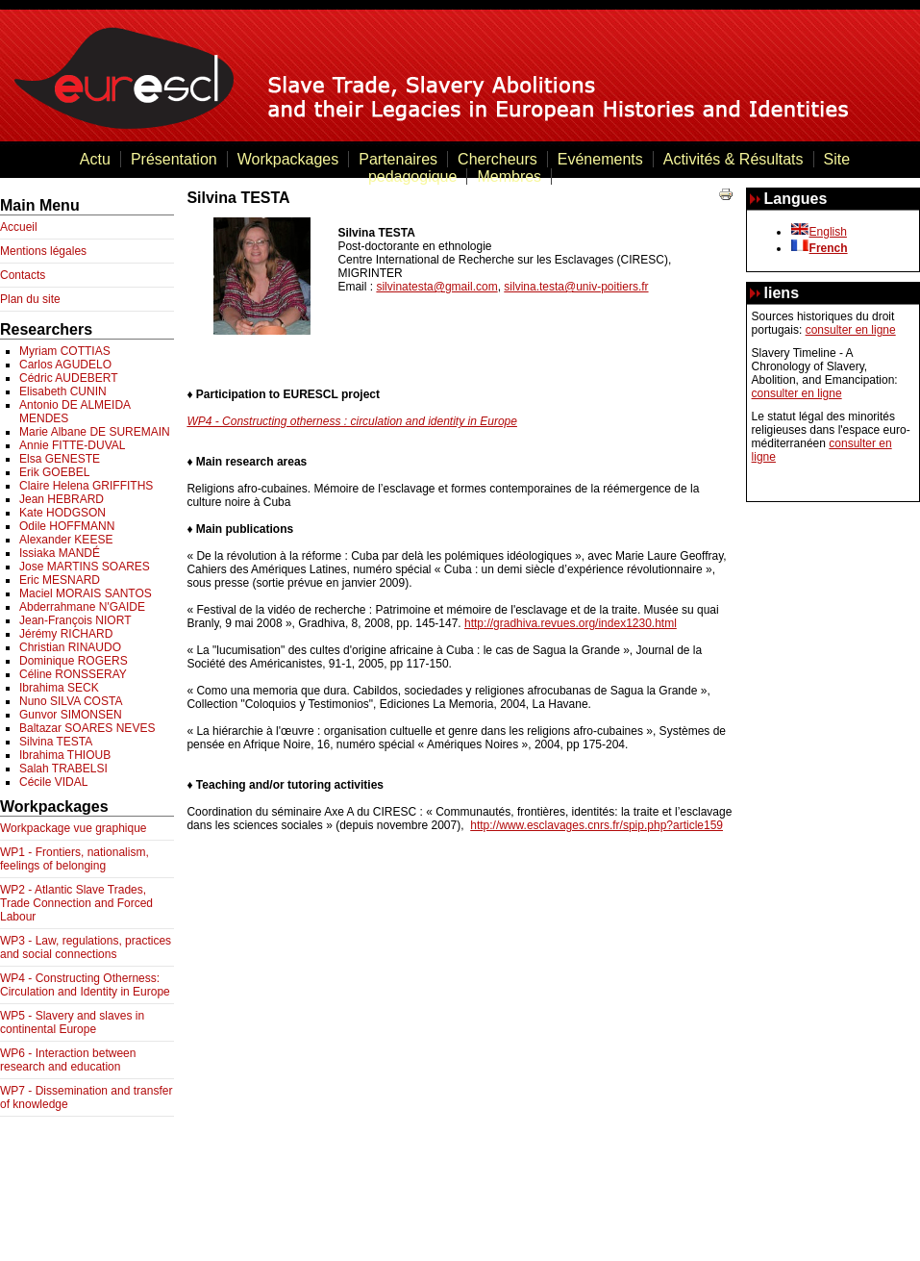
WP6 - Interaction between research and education (68, 1060)
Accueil (18, 227)
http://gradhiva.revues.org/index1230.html (570, 623)
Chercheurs (497, 159)
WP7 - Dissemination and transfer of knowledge (86, 1097)
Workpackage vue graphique (73, 828)
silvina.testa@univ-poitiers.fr (576, 286)
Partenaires (398, 159)
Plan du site (30, 299)
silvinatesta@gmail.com (436, 286)
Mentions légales (43, 251)
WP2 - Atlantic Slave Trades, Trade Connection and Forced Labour (76, 903)
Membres (509, 176)
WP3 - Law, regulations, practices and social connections (85, 947)
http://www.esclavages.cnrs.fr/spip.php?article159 (596, 825)
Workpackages (288, 159)
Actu (95, 159)
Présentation (174, 159)
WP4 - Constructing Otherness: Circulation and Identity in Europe (85, 984)
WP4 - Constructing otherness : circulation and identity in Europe (351, 421)
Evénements (600, 159)
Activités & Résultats (733, 159)
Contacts (22, 275)
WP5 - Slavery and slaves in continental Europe (72, 1022)
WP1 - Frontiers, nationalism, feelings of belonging (74, 858)
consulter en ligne (851, 330)
